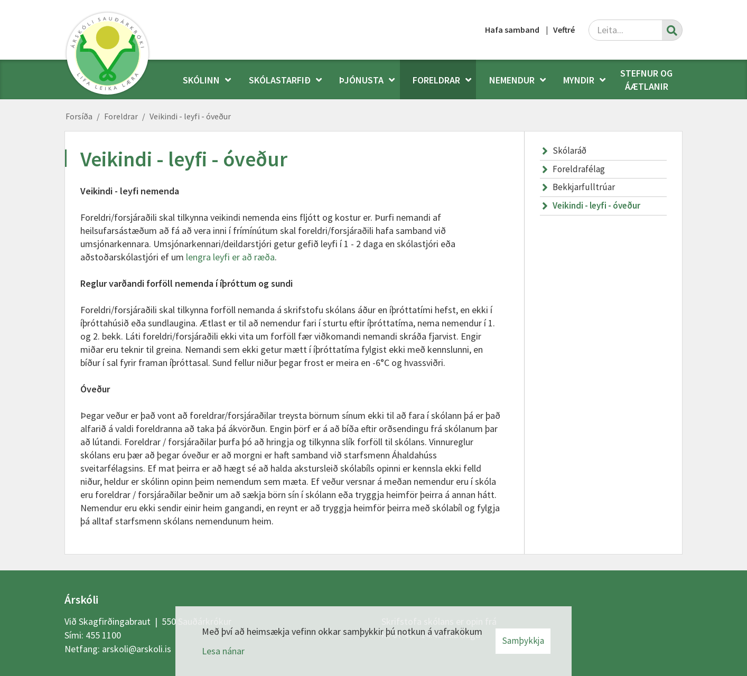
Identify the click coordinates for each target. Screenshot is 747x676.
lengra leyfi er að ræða (230, 257)
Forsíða (79, 116)
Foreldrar (121, 116)
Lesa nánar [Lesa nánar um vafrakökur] (223, 651)
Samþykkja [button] (523, 640)
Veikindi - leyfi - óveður (190, 116)
